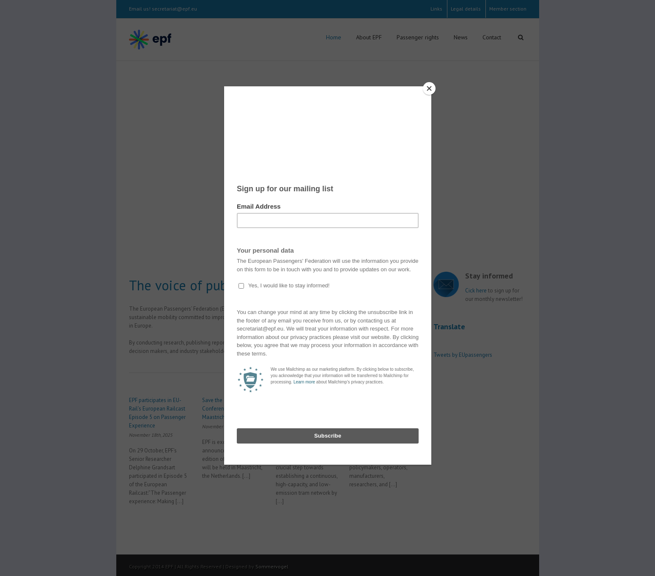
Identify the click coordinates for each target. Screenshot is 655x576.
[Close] (429, 88)
